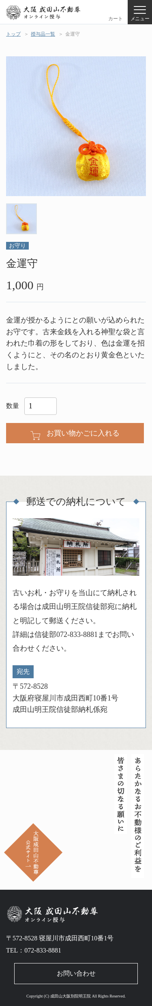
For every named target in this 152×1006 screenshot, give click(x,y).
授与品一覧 (43, 34)
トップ (13, 34)
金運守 (72, 34)
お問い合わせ (76, 973)
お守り (17, 246)
